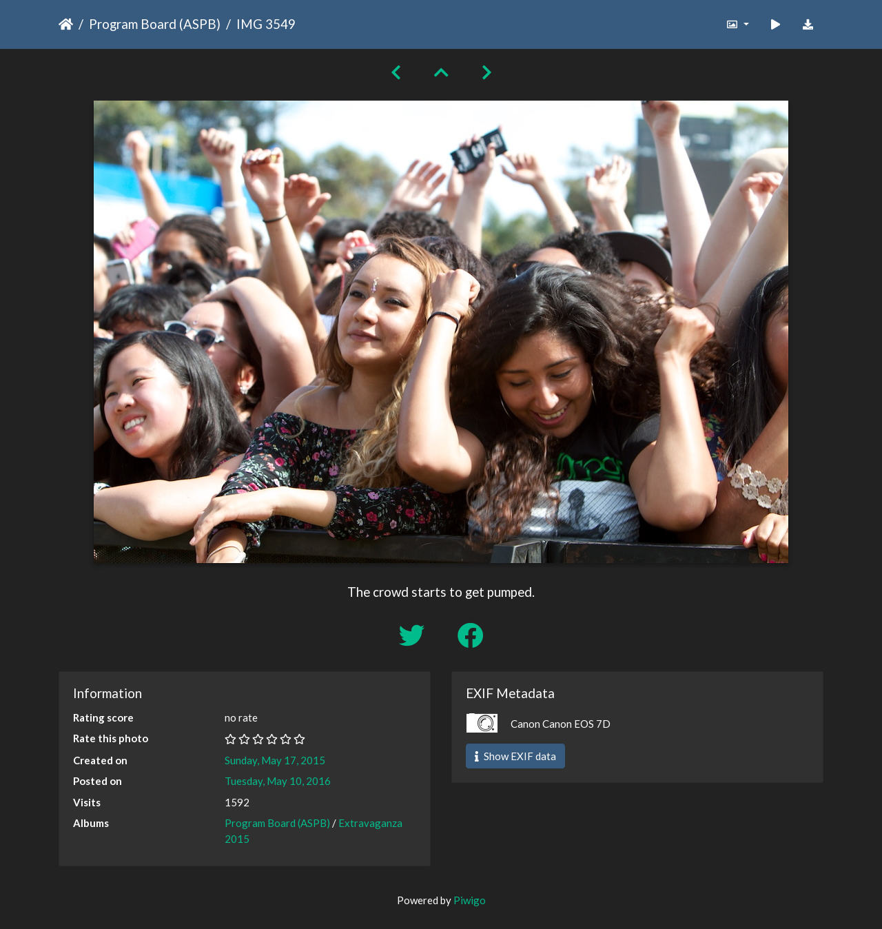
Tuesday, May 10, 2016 (278, 781)
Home (66, 24)
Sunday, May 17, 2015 (275, 760)
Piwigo (469, 900)
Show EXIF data (515, 756)
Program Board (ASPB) (154, 24)
